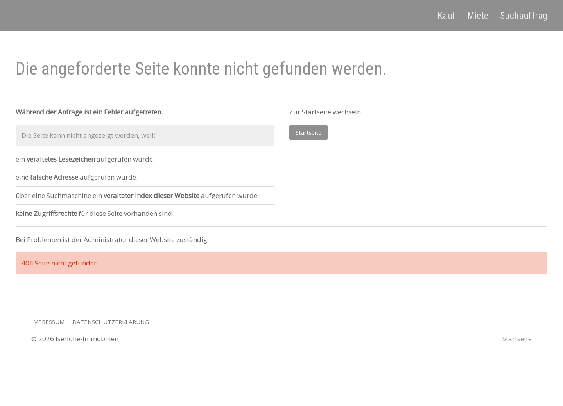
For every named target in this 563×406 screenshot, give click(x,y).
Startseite (308, 132)
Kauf (446, 15)
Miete (477, 15)
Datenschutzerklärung (110, 322)
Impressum (48, 322)
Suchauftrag (523, 15)
